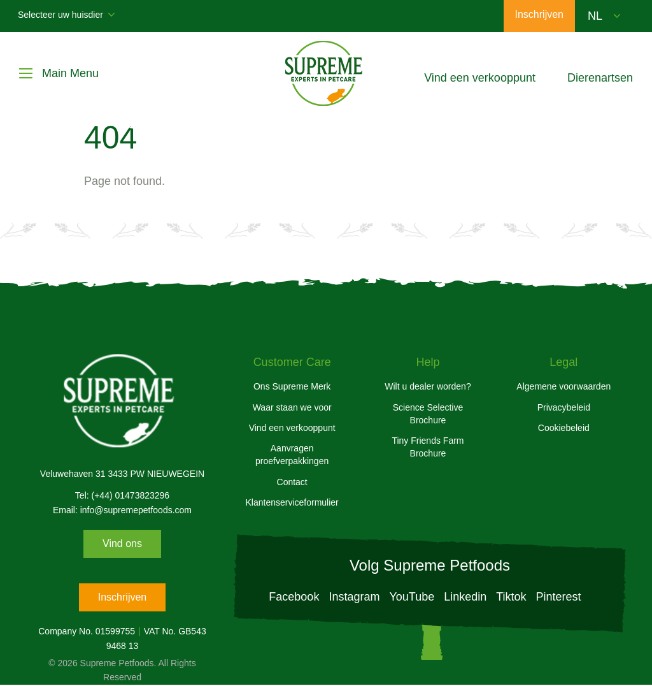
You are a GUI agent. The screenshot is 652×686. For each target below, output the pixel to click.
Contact (292, 482)
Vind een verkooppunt (292, 428)
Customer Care (292, 362)
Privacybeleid (563, 407)
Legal (563, 362)
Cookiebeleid (564, 428)
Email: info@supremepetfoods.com (122, 510)
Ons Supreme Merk (291, 386)
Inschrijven (122, 597)
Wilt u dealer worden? (428, 386)
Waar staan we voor (292, 407)
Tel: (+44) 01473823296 (122, 495)
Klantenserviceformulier (292, 502)
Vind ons (122, 543)
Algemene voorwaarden (563, 386)
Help (427, 362)
